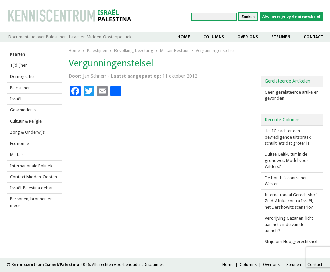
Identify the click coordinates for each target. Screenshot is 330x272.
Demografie (22, 76)
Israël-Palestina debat (31, 187)
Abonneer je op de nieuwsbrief (291, 16)
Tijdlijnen (19, 65)
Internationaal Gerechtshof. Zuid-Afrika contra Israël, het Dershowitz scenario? (291, 201)
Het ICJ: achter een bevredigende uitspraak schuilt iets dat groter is (288, 136)
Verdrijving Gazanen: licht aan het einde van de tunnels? (289, 224)
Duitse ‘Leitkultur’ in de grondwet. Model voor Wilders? (286, 160)
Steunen (280, 37)
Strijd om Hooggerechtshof (291, 241)
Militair (16, 154)
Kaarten (17, 54)
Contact (313, 37)
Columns (213, 37)
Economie (19, 143)
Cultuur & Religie (26, 121)
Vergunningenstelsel (215, 50)
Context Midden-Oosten (33, 176)
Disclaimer (153, 264)
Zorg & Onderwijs (27, 132)
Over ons (247, 37)
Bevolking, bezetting (133, 50)
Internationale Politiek (31, 165)
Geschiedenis (23, 109)
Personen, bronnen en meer (31, 202)
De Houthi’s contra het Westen (286, 180)
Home (183, 37)
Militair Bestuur (174, 50)
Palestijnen (20, 87)
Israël (15, 98)
